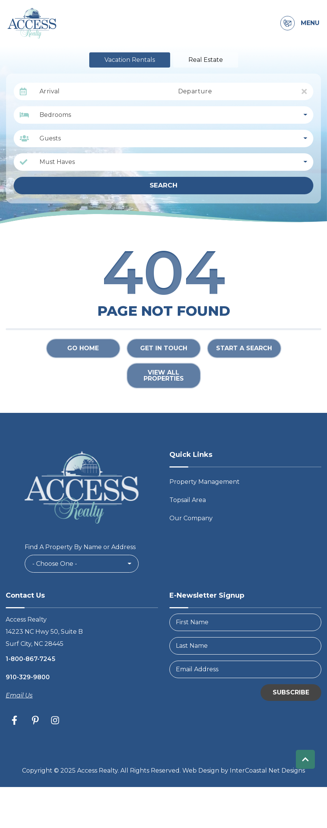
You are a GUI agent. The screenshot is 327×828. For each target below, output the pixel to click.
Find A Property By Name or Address (80, 547)
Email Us (19, 695)
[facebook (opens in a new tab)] (15, 720)
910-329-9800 (28, 677)
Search (163, 185)
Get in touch (163, 348)
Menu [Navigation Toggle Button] (310, 23)
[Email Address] (245, 669)
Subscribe (291, 692)
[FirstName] (245, 622)
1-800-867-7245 (30, 659)
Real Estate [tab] (205, 59)
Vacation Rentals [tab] (129, 59)
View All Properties (164, 375)
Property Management (204, 481)
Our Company (191, 518)
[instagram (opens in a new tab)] (55, 720)
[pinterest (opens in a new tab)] (35, 720)
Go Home (83, 348)
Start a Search (244, 348)
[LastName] (245, 646)
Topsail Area (187, 500)
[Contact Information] (287, 23)
